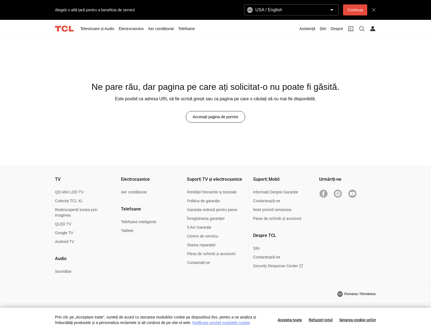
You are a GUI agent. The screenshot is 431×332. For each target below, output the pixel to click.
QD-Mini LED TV (69, 192)
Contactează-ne (266, 201)
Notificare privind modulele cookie (221, 322)
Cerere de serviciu (202, 236)
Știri (256, 248)
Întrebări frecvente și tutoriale (212, 192)
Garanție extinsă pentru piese (212, 209)
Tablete (127, 230)
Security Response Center (278, 266)
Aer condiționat (134, 192)
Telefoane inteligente (138, 222)
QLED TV (63, 224)
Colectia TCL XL (69, 201)
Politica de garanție (203, 201)
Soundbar (63, 271)
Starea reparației (201, 245)
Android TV (64, 241)
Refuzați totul (321, 320)
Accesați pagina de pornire (215, 117)
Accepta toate (290, 320)
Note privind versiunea (272, 209)
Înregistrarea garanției (205, 218)
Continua (355, 10)
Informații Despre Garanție (275, 192)
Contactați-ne (198, 262)
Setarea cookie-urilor (357, 320)
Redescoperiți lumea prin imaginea (76, 212)
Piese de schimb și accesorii (211, 254)
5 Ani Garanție (199, 227)
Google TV (64, 233)
